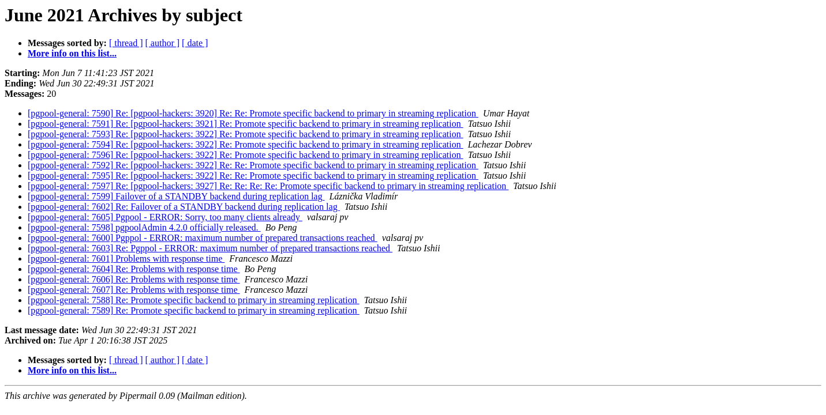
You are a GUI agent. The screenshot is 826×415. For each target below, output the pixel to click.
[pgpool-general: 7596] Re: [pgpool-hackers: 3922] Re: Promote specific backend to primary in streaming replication (245, 155)
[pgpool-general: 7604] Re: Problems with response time (134, 269)
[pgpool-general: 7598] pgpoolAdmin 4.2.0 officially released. (144, 227)
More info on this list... (72, 53)
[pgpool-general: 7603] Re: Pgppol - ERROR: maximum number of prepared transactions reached (210, 248)
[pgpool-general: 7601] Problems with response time (126, 258)
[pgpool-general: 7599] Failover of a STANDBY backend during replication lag (176, 196)
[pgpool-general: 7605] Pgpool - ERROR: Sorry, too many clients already (165, 217)
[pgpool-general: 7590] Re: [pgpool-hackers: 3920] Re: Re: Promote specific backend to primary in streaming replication (253, 113)
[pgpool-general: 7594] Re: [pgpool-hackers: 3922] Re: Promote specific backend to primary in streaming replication (245, 144)
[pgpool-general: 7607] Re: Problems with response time (134, 290)
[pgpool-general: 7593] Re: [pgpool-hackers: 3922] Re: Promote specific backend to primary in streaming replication (245, 134)
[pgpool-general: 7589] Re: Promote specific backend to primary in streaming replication (194, 310)
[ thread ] (126, 43)
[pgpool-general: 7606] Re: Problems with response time (134, 279)
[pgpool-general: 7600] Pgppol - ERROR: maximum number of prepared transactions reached (203, 238)
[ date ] (195, 43)
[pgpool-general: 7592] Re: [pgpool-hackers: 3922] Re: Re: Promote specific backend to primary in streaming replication (253, 165)
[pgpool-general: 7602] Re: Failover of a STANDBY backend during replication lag (184, 207)
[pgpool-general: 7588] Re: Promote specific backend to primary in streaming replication (194, 300)
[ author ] (162, 43)
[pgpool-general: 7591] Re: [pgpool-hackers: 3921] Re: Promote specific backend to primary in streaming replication (245, 124)
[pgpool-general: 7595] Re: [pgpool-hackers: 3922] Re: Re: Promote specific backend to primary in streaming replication (253, 175)
